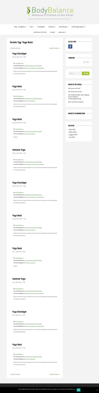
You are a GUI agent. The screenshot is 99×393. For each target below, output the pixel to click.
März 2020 (72, 132)
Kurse (31, 27)
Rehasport (52, 27)
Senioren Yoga (30, 164)
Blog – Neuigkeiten (19, 27)
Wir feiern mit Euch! (74, 88)
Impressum (61, 32)
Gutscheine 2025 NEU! (40, 32)
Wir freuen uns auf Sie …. (75, 91)
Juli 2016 (72, 137)
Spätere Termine (54, 48)
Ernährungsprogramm (77, 27)
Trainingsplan (41, 27)
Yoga (27, 68)
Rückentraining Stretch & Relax (33, 65)
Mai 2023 (72, 130)
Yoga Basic (32, 68)
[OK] (97, 390)
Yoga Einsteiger (40, 68)
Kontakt (52, 32)
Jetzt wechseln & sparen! (75, 102)
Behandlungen (63, 27)
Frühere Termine (15, 48)
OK (79, 390)
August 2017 (73, 135)
